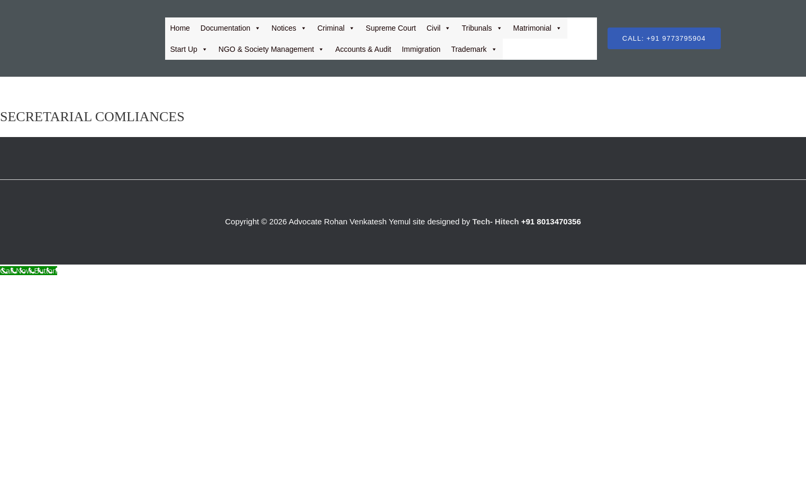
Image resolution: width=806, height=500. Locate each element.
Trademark (474, 49)
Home (180, 28)
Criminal (336, 28)
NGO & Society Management (272, 49)
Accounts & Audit (363, 49)
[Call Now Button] (28, 270)
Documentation (231, 28)
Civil (439, 28)
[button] (664, 38)
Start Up (189, 49)
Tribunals (481, 28)
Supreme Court (391, 28)
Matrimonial (537, 28)
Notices (289, 28)
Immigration (421, 49)
